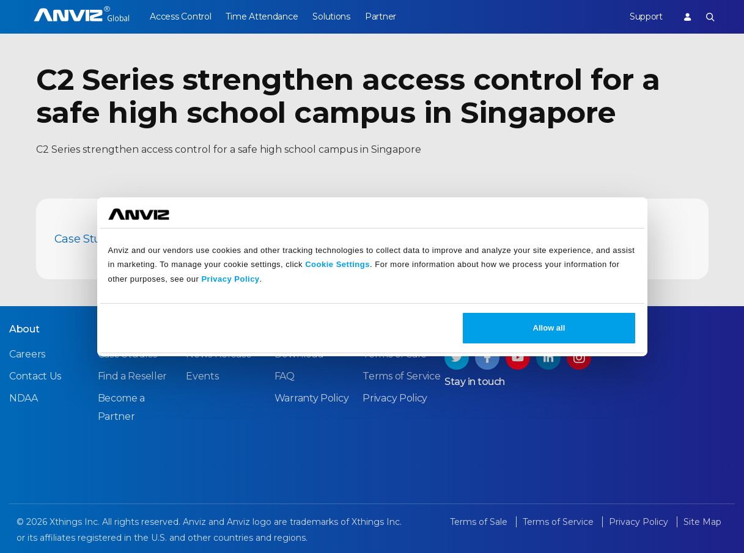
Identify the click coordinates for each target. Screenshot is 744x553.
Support (643, 16)
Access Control (180, 16)
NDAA (23, 398)
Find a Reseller (133, 376)
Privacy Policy (230, 279)
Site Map (702, 521)
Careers (27, 354)
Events (202, 376)
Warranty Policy (311, 398)
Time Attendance (264, 16)
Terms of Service (401, 376)
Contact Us (35, 376)
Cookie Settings (337, 264)
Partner (386, 16)
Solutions (335, 16)
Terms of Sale (480, 521)
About (24, 329)
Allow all (549, 327)
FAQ (284, 376)
